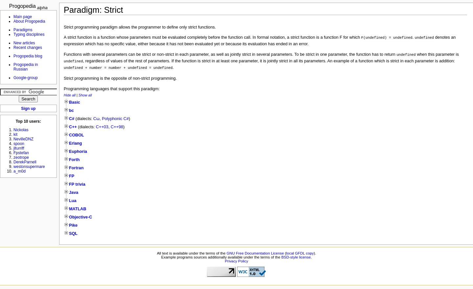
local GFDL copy (300, 253)
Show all (85, 95)
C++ (73, 127)
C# (71, 118)
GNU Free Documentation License (255, 253)
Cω (96, 118)
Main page (22, 16)
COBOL (76, 135)
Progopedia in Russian (25, 67)
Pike (73, 225)
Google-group (25, 77)
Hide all (70, 95)
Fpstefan (21, 153)
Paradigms (23, 30)
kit (15, 134)
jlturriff (18, 148)
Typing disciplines (28, 34)
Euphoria (78, 151)
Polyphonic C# (115, 118)
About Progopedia (29, 21)
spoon (18, 143)
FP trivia (77, 184)
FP (71, 176)
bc (71, 110)
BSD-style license (296, 257)
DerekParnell (24, 162)
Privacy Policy (236, 261)
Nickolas (21, 130)
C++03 (102, 127)
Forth (74, 159)
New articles (24, 43)
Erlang (75, 143)
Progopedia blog (27, 56)
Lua (73, 200)
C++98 (117, 127)
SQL (73, 233)
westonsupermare (29, 166)
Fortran (76, 168)
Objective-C (80, 217)
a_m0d (19, 171)
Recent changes (27, 47)
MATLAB (77, 209)
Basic (74, 102)
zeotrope (21, 157)
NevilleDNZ (23, 139)
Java (73, 192)
